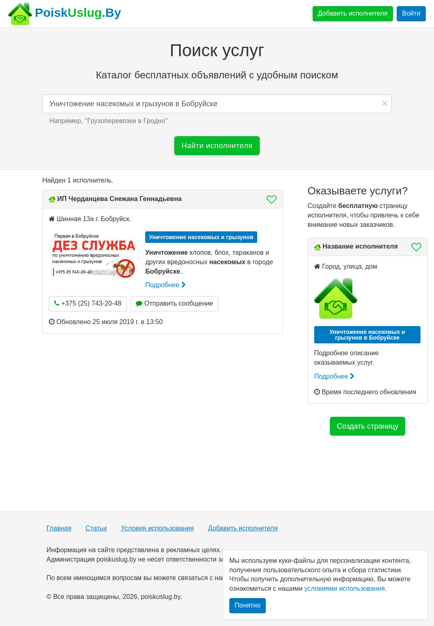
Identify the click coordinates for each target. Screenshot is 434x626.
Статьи (96, 528)
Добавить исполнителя (353, 13)
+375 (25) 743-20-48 (87, 303)
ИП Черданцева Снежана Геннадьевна (119, 198)
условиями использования (344, 588)
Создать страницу (367, 426)
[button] (269, 199)
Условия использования (157, 528)
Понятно (247, 605)
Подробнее (165, 284)
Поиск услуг (217, 50)
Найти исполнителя (216, 146)
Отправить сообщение (174, 303)
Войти (411, 13)
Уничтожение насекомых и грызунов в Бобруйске (367, 335)
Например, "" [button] (108, 120)
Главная (58, 528)
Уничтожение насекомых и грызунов (201, 237)
